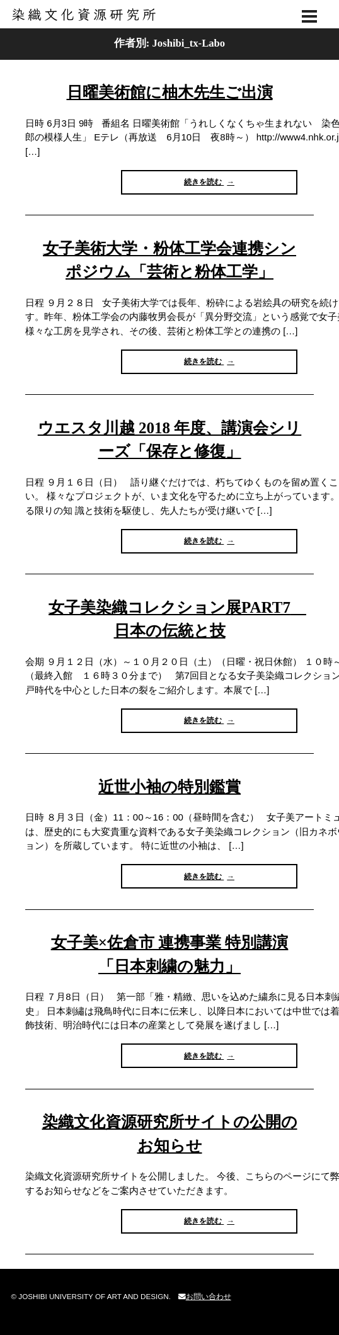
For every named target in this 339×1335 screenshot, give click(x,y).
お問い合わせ (204, 1296)
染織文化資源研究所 (170, 14)
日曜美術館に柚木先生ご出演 (170, 92)
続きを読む (207, 185)
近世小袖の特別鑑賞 (169, 786)
